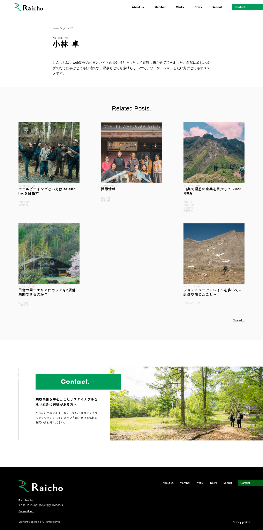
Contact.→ (241, 7)
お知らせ (106, 197)
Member (185, 483)
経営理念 (188, 210)
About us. (138, 7)
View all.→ (239, 320)
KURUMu (23, 302)
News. (199, 7)
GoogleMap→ (26, 511)
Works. (180, 7)
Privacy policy (241, 522)
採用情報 (23, 204)
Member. (160, 7)
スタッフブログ (191, 302)
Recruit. (217, 7)
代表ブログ (24, 202)
